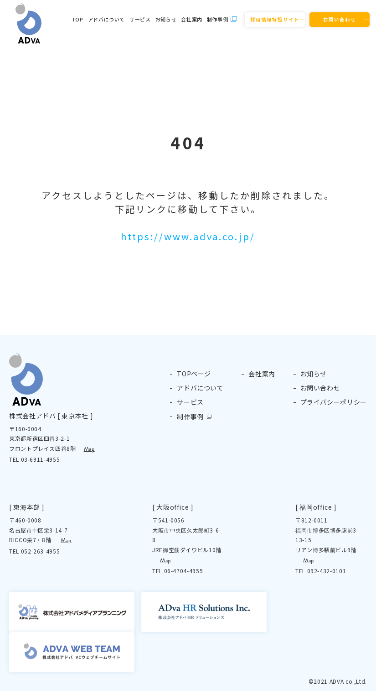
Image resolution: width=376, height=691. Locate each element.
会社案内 (191, 19)
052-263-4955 (40, 551)
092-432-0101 (326, 571)
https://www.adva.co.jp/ (188, 236)
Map (89, 449)
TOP (77, 19)
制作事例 (217, 19)
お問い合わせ (339, 19)
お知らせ (166, 19)
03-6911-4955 (40, 459)
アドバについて (106, 19)
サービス (140, 19)
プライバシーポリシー (333, 401)
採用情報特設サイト (274, 19)
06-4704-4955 (183, 571)
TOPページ (194, 373)
